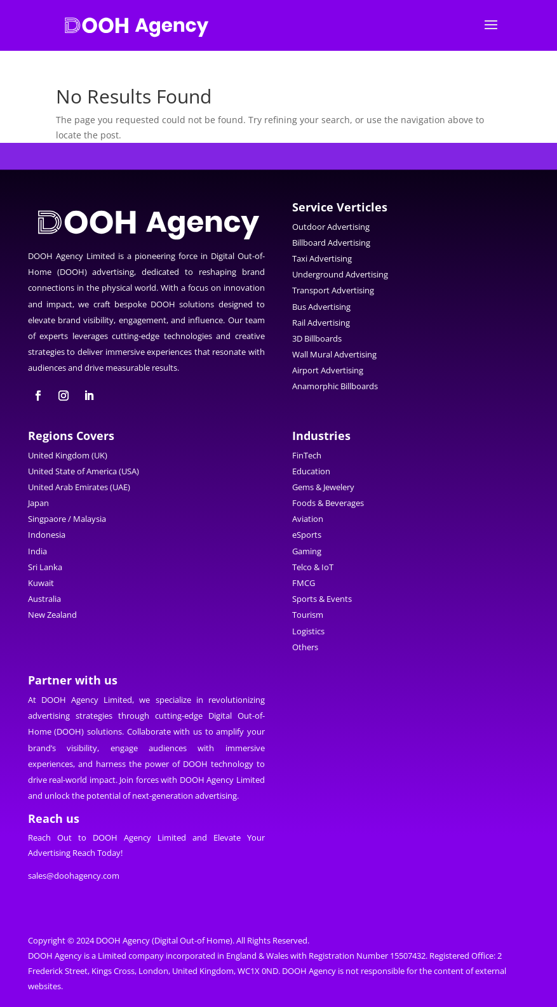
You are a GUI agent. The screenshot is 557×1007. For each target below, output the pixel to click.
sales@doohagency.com (73, 875)
